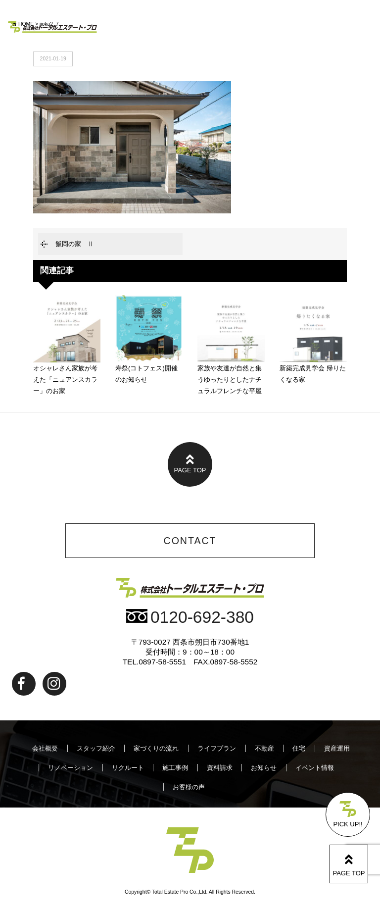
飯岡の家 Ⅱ (74, 244)
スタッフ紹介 (96, 748)
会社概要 (45, 748)
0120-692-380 (190, 617)
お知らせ (264, 767)
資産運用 (337, 748)
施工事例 (175, 767)
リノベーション (70, 767)
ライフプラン (216, 748)
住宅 (298, 748)
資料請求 (220, 767)
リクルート (128, 767)
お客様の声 (189, 787)
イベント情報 (314, 767)
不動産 (264, 748)
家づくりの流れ (156, 748)
